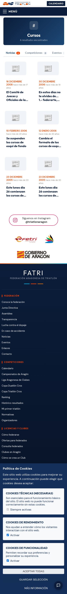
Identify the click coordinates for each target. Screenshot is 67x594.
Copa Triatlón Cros (12, 391)
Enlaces (6, 348)
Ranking (6, 397)
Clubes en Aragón (11, 452)
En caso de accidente (13, 330)
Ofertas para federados (14, 440)
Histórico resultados (12, 403)
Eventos (6, 342)
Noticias (13, 52)
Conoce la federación (13, 302)
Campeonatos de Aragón (15, 374)
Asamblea (7, 313)
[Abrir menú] (10, 11)
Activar (13, 535)
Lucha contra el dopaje (14, 325)
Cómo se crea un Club (14, 457)
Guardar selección (33, 579)
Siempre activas (19, 509)
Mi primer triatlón (11, 408)
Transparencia (9, 319)
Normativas (8, 414)
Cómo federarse (10, 434)
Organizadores (9, 420)
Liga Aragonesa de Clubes (16, 379)
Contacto (7, 353)
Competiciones (36, 52)
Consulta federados (12, 446)
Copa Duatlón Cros (12, 385)
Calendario (56, 3)
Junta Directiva (10, 307)
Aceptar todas (33, 571)
